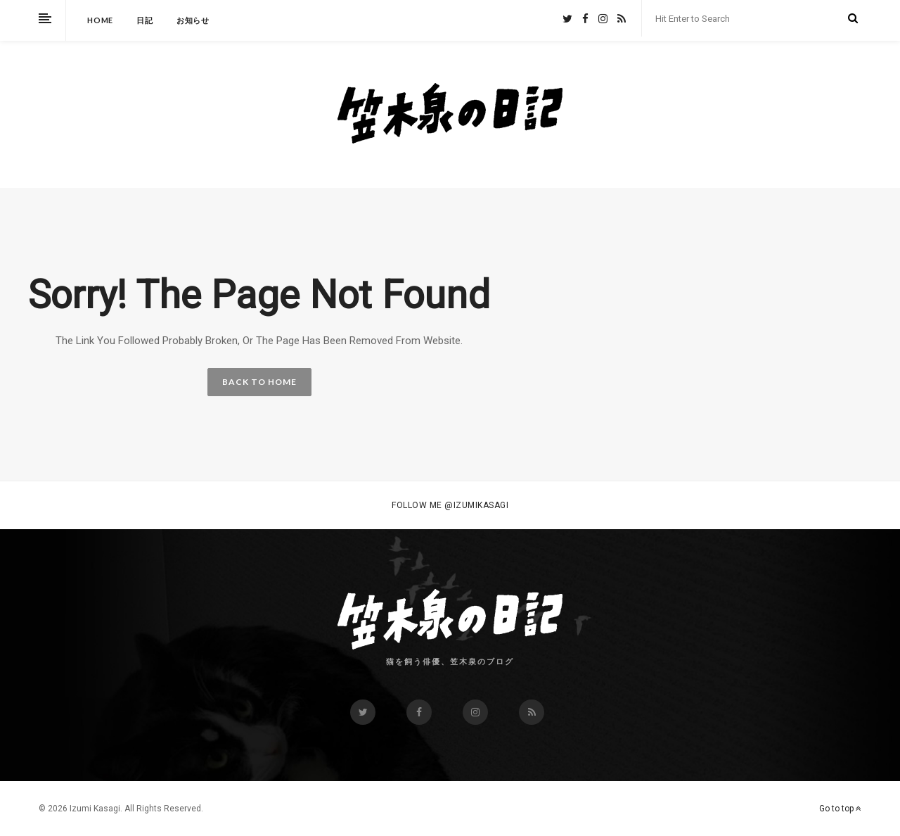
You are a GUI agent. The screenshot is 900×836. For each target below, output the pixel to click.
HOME (100, 20)
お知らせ (193, 20)
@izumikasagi (476, 505)
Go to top (840, 808)
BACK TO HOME (259, 381)
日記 (144, 20)
